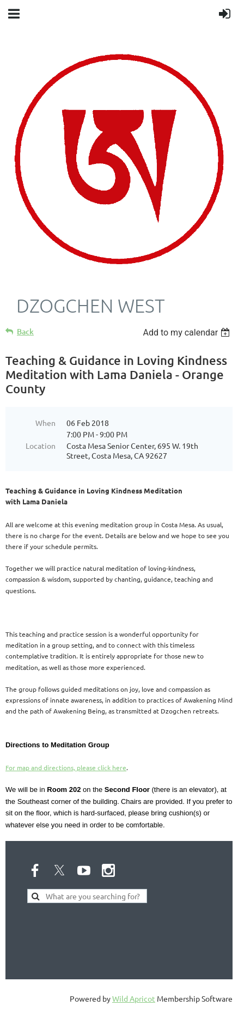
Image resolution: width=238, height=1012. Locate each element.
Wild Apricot (133, 998)
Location (41, 445)
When (45, 423)
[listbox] (188, 332)
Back (25, 331)
